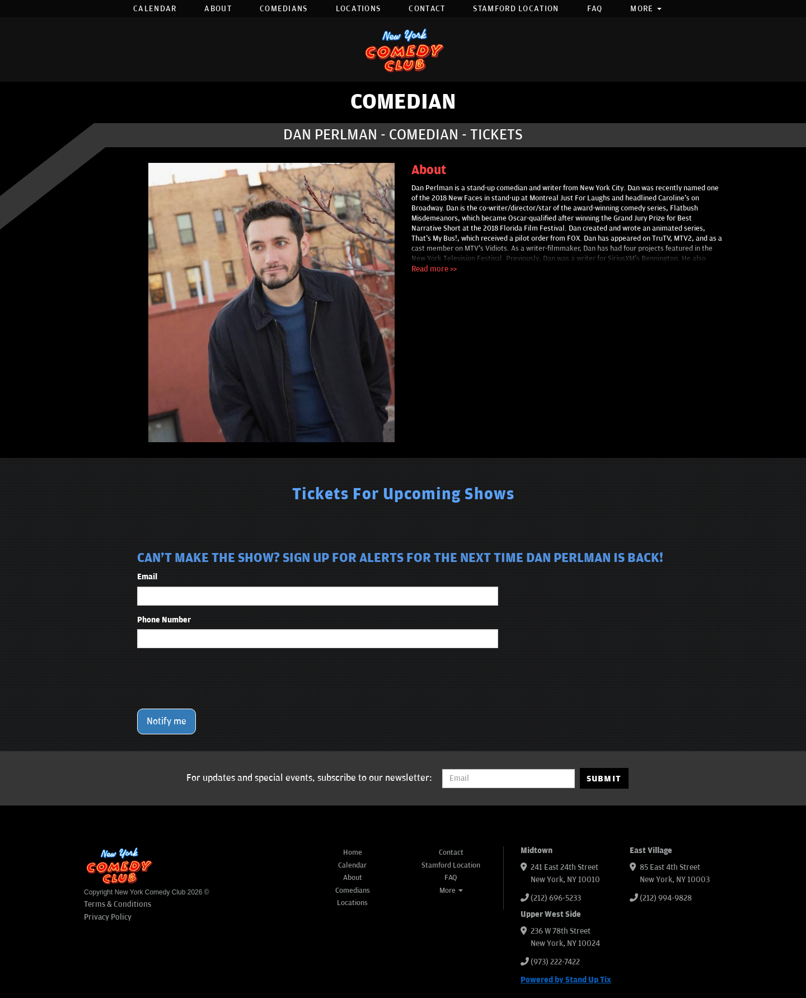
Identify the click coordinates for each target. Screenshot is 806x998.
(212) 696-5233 (556, 898)
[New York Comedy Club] (403, 49)
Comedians (284, 8)
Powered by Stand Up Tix (566, 980)
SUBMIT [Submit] (604, 779)
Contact (427, 8)
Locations (358, 8)
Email (147, 577)
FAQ (595, 8)
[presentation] (222, 678)
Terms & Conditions (117, 904)
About (218, 8)
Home (352, 852)
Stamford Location (516, 8)
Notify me (166, 721)
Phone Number (164, 620)
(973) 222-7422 (555, 962)
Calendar (154, 8)
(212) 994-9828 (666, 898)
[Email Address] (508, 778)
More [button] (646, 8)
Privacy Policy (108, 917)
